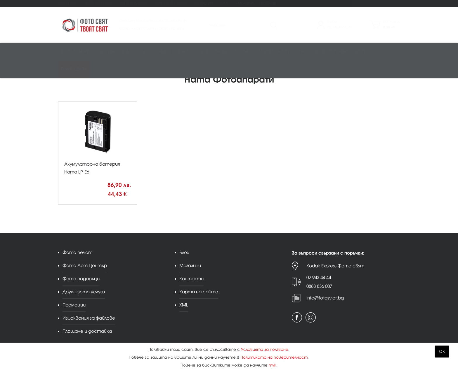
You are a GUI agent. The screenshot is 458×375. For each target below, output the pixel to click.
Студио (201, 51)
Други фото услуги (171, 3)
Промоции (204, 3)
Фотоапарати (76, 51)
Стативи (264, 51)
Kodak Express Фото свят (335, 265)
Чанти (284, 51)
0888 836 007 (319, 286)
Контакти (268, 3)
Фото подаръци (133, 3)
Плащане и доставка (87, 331)
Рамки (222, 51)
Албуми (242, 51)
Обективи (106, 51)
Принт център (74, 69)
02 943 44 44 (318, 277)
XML (183, 304)
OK (442, 351)
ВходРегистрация (340, 24)
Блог (224, 3)
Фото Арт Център (98, 3)
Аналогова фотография (322, 51)
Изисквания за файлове (89, 318)
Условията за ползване (264, 349)
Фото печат (67, 3)
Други (361, 51)
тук (272, 365)
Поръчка (391, 24)
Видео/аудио (135, 51)
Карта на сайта (198, 291)
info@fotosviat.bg (325, 297)
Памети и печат (172, 51)
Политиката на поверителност (274, 357)
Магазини (244, 3)
